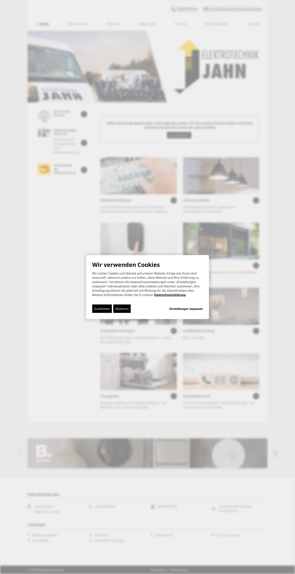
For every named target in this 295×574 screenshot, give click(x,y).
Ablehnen (122, 309)
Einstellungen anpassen (186, 309)
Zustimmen (102, 309)
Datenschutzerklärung (170, 295)
